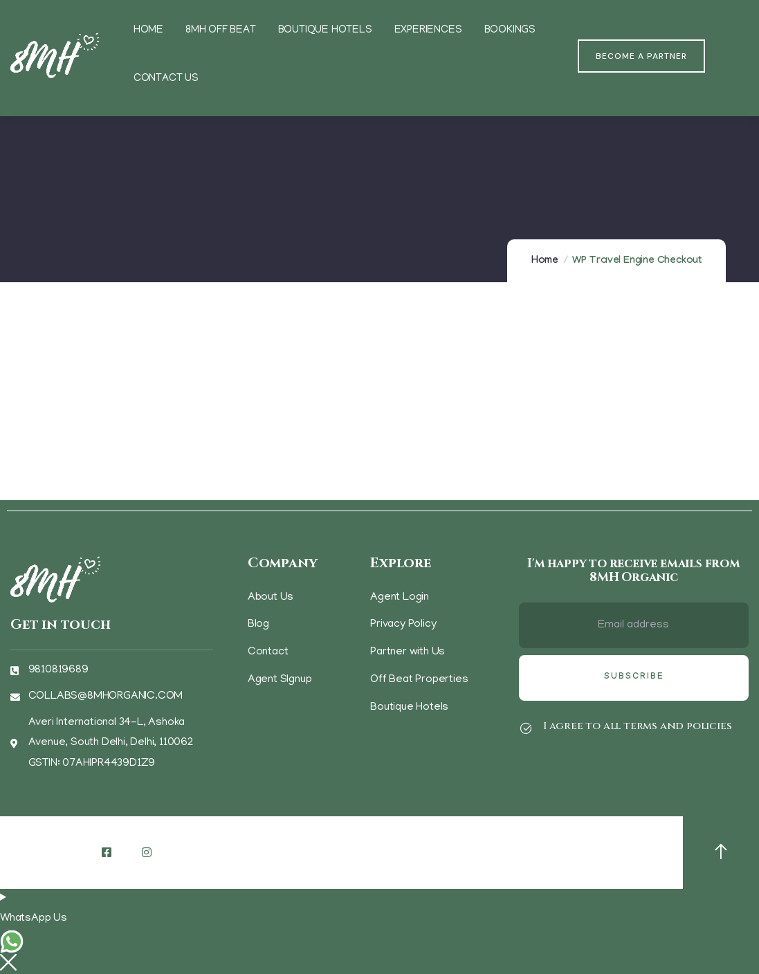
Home (544, 261)
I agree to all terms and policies (637, 726)
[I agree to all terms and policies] (526, 728)
